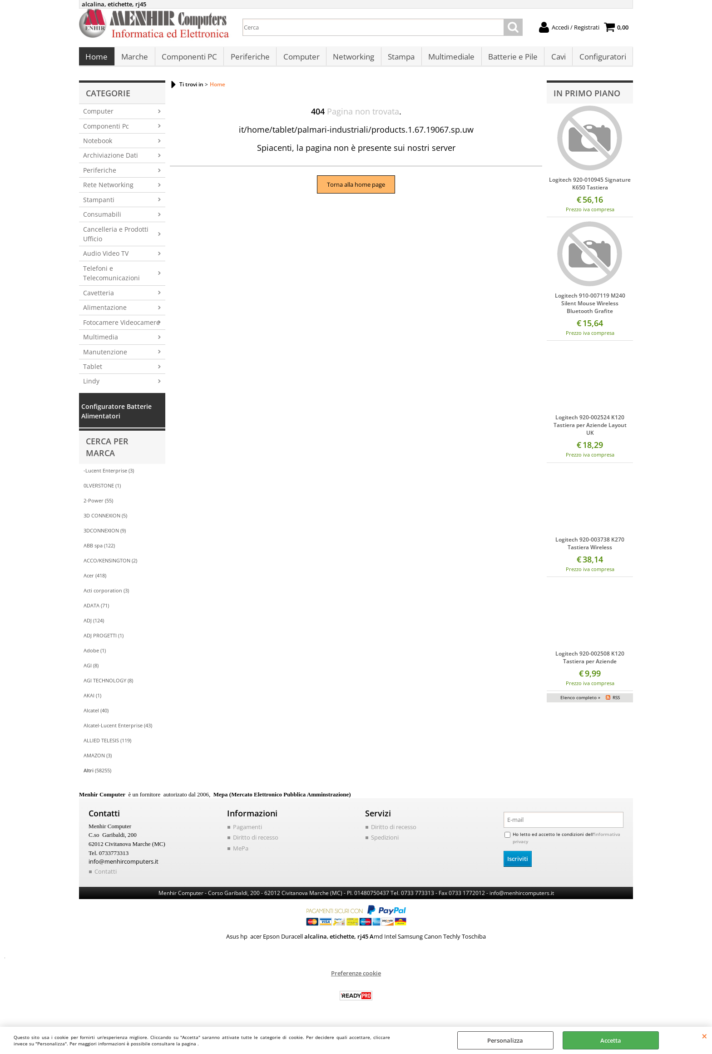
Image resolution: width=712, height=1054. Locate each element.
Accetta (610, 1040)
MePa (240, 853)
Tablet (92, 371)
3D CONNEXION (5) (105, 520)
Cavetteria (98, 297)
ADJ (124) (94, 624)
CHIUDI (704, 1035)
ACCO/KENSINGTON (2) (110, 565)
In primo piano (587, 97)
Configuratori (598, 59)
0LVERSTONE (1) (102, 490)
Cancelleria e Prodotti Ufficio (115, 238)
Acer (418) (95, 580)
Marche (134, 59)
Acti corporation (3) (106, 595)
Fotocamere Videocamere (121, 327)
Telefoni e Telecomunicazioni (111, 277)
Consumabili (102, 218)
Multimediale (448, 59)
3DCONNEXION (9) (105, 535)
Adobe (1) (95, 654)
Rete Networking (108, 189)
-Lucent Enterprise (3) (109, 475)
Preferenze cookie (356, 977)
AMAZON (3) (98, 759)
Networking (351, 59)
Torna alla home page (356, 189)
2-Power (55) (98, 505)
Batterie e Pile (509, 59)
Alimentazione (105, 312)
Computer (300, 59)
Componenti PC (188, 59)
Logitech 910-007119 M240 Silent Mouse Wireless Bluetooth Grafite (590, 308)
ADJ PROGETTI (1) (104, 639)
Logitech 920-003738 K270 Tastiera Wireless (589, 548)
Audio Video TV (106, 258)
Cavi (555, 59)
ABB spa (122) (99, 550)
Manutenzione (105, 356)
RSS (616, 702)
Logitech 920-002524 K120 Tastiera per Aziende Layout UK (590, 430)
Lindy (91, 386)
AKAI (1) (92, 699)
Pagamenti (247, 831)
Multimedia (100, 341)
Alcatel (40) (96, 714)
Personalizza (505, 1040)
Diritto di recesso (255, 842)
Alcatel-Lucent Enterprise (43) (118, 729)
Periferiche (248, 59)
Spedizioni (385, 842)
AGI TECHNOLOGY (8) (108, 684)
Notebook (97, 145)
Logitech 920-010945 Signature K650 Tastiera (590, 188)
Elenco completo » (580, 702)
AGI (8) (91, 669)
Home (96, 59)
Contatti (105, 876)
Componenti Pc (106, 130)
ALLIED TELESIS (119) (107, 744)
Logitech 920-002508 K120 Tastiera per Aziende (589, 662)
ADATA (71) (96, 610)
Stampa (399, 59)
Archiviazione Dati (110, 160)
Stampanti (98, 204)
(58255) (97, 774)
